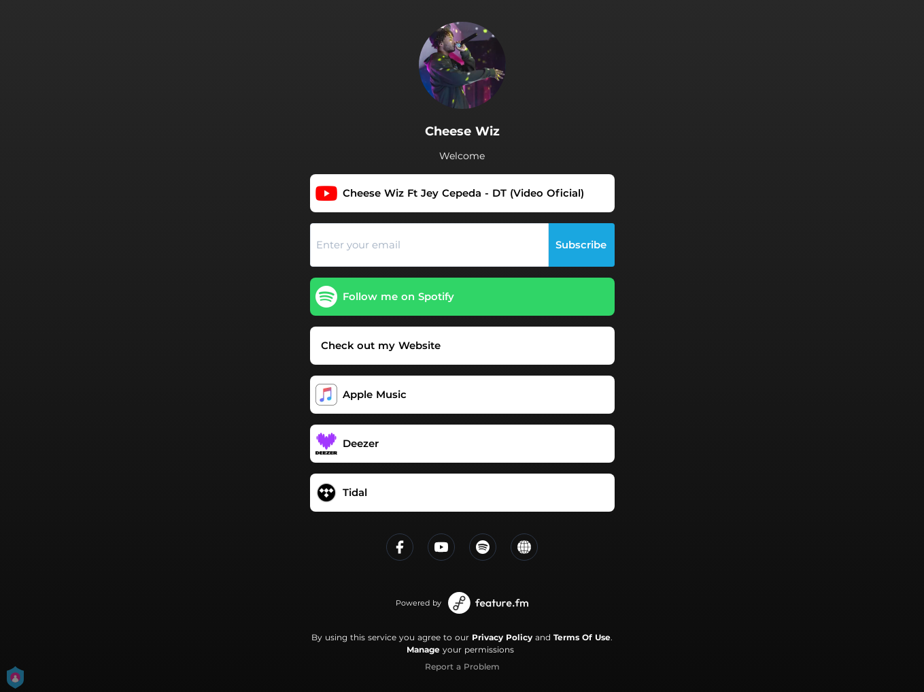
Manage (423, 649)
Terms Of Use (582, 637)
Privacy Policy (502, 637)
